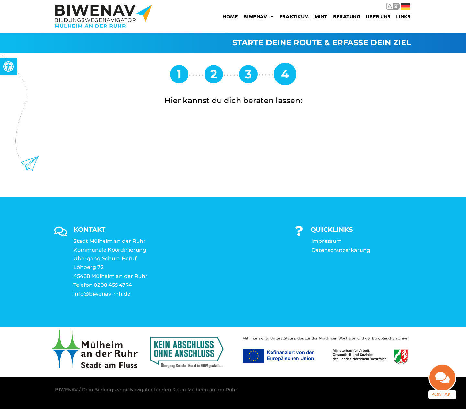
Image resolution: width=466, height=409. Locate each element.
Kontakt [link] (442, 397)
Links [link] (403, 16)
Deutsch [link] (405, 6)
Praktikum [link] (294, 16)
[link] (8, 66)
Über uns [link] (378, 16)
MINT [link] (321, 16)
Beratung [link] (346, 16)
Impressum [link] (326, 241)
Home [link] (230, 16)
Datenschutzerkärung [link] (340, 250)
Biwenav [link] (258, 16)
